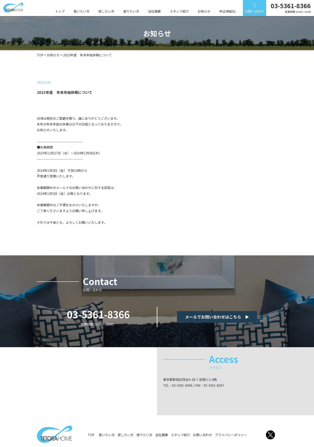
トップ (60, 11)
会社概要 (154, 11)
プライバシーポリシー (231, 434)
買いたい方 (81, 11)
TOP (91, 434)
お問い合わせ (254, 11)
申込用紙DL (227, 11)
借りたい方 (131, 11)
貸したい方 (106, 11)
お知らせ (204, 11)
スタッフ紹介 (179, 11)
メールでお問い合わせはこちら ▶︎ (217, 317)
